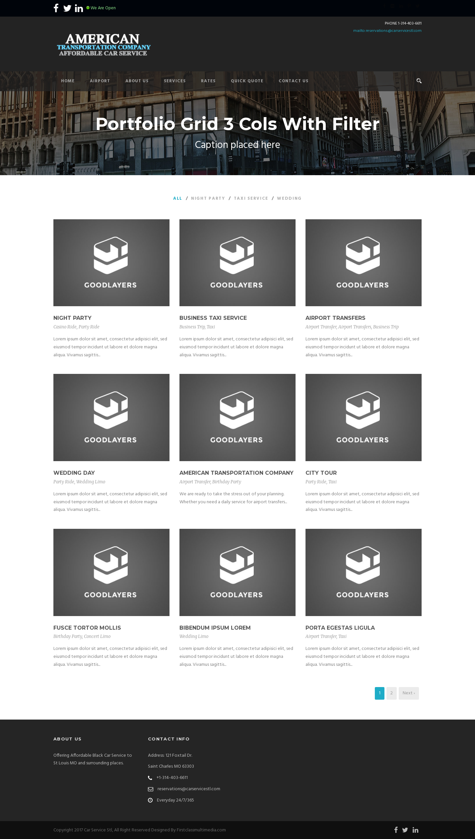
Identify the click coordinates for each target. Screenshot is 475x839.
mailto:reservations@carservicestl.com (387, 31)
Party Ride (89, 327)
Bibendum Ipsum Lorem (215, 628)
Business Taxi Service (213, 318)
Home (68, 81)
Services (175, 81)
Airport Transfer (320, 327)
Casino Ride (65, 327)
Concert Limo (97, 636)
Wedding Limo (90, 482)
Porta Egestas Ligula (340, 628)
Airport (100, 81)
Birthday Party (226, 482)
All (177, 198)
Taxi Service (251, 198)
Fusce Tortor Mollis (87, 628)
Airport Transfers (335, 318)
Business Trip (192, 327)
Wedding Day (74, 473)
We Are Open (103, 8)
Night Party (208, 198)
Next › (409, 693)
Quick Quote (247, 81)
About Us (137, 81)
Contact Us (293, 81)
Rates (208, 81)
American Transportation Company (236, 473)
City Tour (321, 473)
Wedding (289, 198)
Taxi (211, 327)
